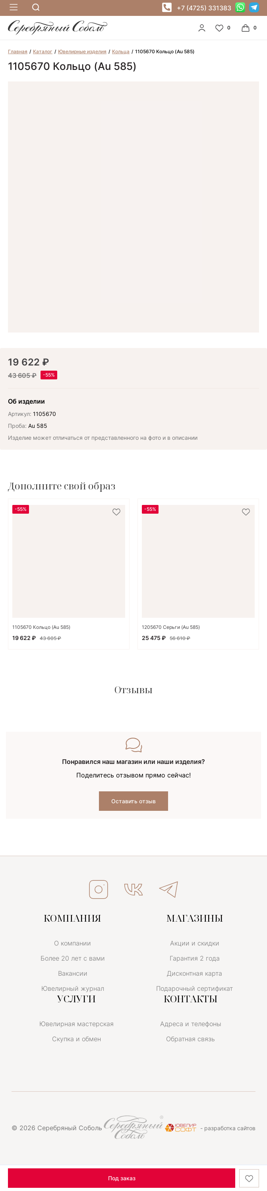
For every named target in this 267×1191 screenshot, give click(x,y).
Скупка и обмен (76, 1039)
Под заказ (121, 1178)
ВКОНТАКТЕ (133, 889)
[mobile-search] (36, 7)
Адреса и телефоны (190, 1024)
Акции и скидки (194, 943)
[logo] (57, 33)
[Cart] (250, 28)
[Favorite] (224, 28)
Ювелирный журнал (72, 988)
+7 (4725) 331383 (204, 8)
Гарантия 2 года (195, 958)
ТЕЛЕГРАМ (168, 889)
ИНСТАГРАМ (98, 889)
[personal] (202, 28)
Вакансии (72, 973)
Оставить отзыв (133, 801)
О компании (72, 943)
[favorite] (116, 512)
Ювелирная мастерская (76, 1024)
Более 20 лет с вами (73, 958)
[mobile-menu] (12, 7)
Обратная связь (190, 1039)
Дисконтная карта (194, 973)
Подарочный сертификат (194, 988)
